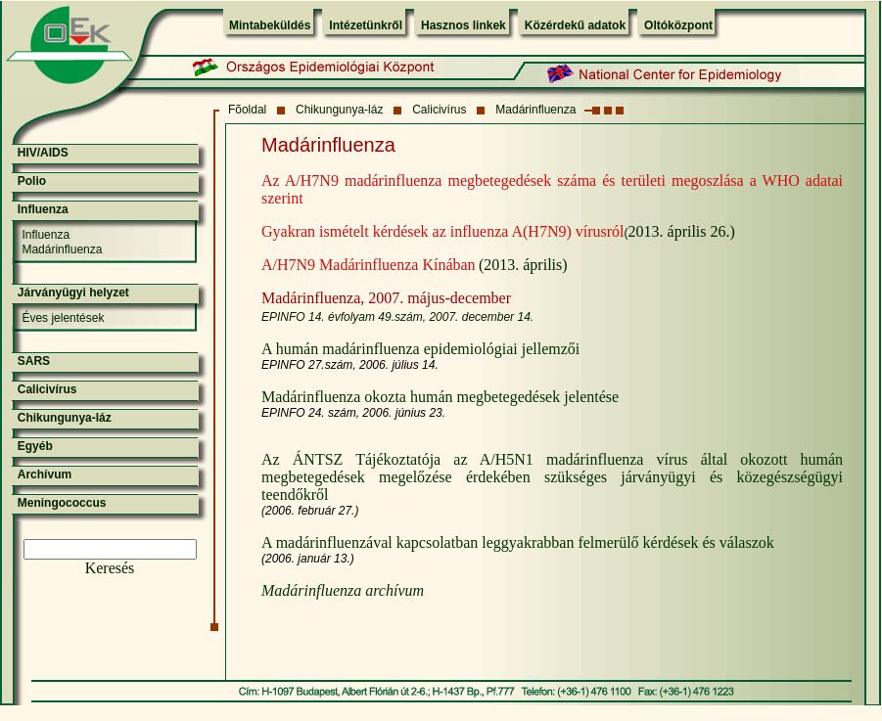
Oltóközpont (678, 25)
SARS (34, 361)
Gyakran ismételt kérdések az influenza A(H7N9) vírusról (443, 231)
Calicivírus (439, 109)
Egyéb (35, 446)
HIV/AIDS (43, 152)
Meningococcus (62, 503)
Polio (32, 181)
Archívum (44, 474)
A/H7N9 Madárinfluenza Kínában (368, 264)
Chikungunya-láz (339, 109)
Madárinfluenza (535, 109)
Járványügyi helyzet (73, 292)
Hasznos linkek (463, 25)
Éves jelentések (63, 318)
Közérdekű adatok (575, 25)
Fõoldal (247, 109)
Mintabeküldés (269, 25)
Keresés (110, 568)
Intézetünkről (365, 25)
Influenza (43, 209)
